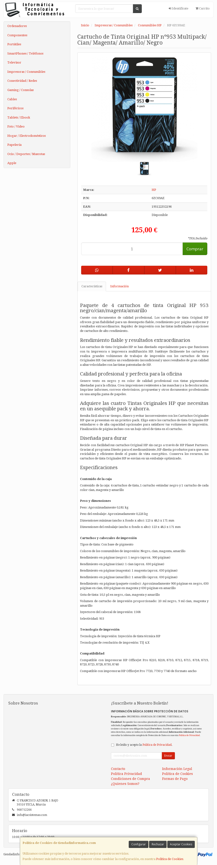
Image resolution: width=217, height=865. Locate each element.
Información (119, 286)
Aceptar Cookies (181, 844)
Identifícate (178, 8)
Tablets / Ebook (18, 117)
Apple (11, 163)
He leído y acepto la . (144, 744)
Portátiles (14, 44)
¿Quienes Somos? (125, 784)
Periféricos (15, 108)
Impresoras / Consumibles (26, 71)
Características (91, 286)
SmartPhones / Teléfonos (25, 53)
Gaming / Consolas (20, 90)
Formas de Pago (175, 779)
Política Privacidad (126, 774)
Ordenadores (17, 26)
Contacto (118, 769)
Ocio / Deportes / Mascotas (26, 154)
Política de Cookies (169, 859)
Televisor (14, 62)
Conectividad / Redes (22, 80)
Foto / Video (16, 126)
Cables (12, 99)
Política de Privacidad (189, 735)
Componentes (17, 35)
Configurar (138, 844)
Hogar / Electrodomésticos (26, 135)
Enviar (168, 756)
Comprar (194, 249)
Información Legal (177, 769)
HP (154, 190)
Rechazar (158, 844)
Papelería (14, 144)
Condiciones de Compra (130, 779)
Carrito (202, 8)
